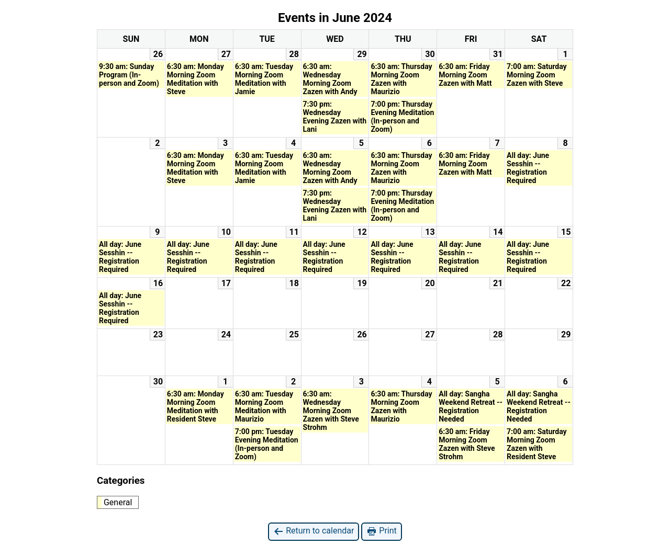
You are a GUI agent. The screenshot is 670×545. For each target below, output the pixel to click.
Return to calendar (313, 531)
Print (381, 531)
